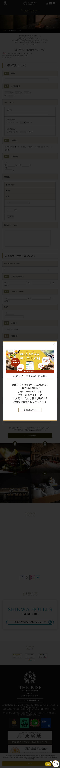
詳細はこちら (30, 410)
